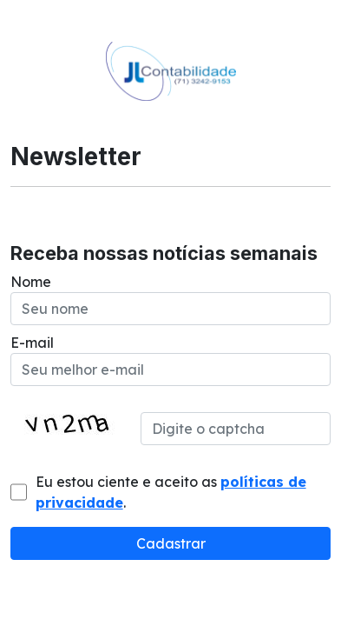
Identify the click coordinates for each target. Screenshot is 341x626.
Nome (30, 281)
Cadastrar (171, 543)
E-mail (32, 342)
